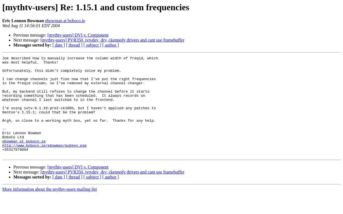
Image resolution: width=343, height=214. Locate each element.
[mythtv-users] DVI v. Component (78, 35)
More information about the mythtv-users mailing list (49, 209)
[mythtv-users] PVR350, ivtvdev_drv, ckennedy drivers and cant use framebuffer (113, 40)
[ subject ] (92, 45)
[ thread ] (74, 45)
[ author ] (110, 45)
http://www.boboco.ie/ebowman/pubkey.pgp (44, 163)
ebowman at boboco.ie (65, 20)
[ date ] (58, 45)
